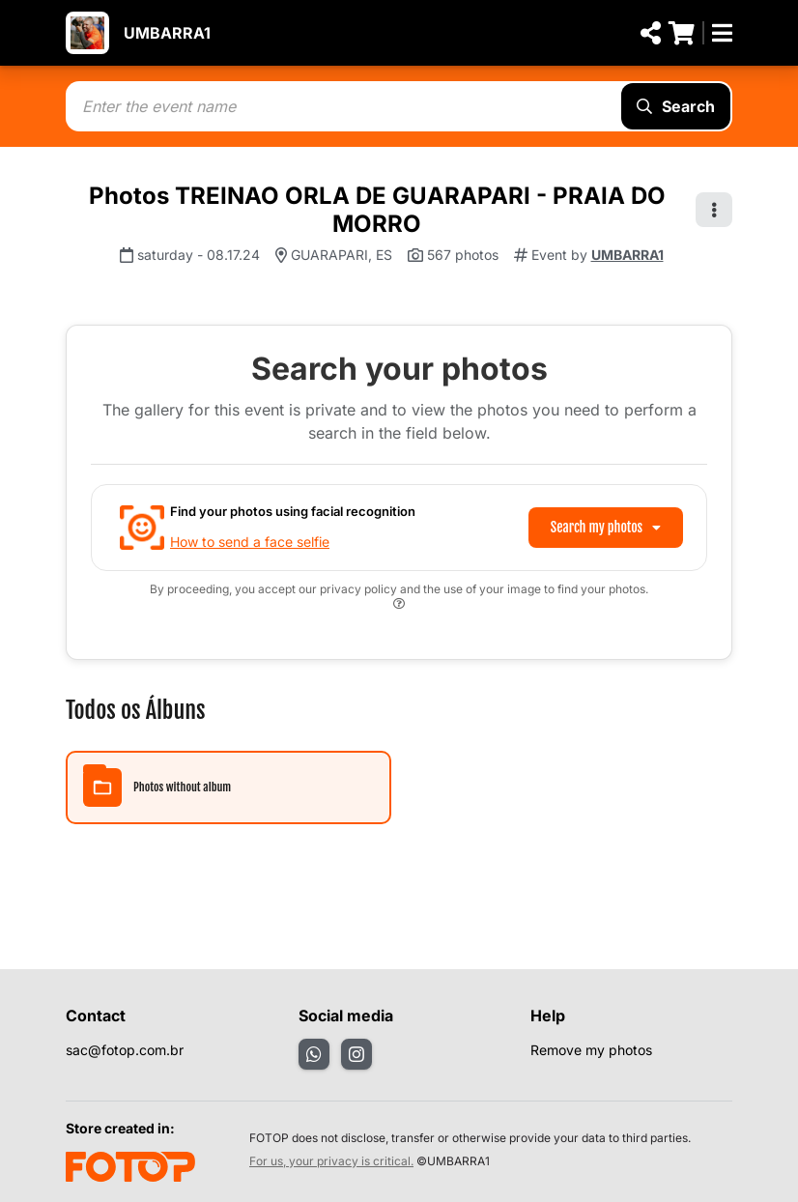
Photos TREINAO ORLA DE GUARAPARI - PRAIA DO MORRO (377, 210)
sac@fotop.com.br (125, 1050)
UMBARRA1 (167, 33)
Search (676, 106)
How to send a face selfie (249, 541)
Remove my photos (591, 1050)
